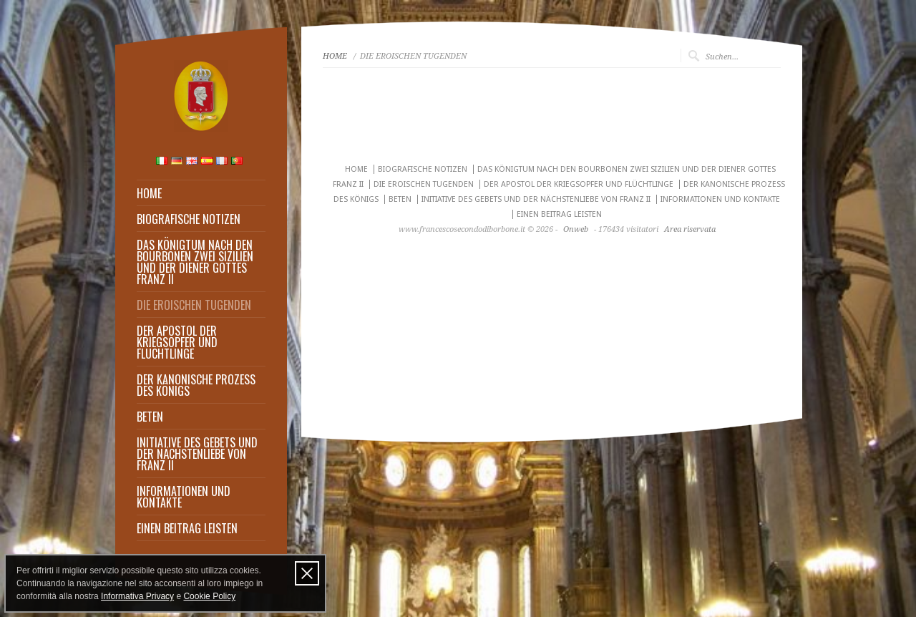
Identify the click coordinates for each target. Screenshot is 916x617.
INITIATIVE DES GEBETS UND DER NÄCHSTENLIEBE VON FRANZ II (197, 454)
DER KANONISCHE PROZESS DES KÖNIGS (196, 385)
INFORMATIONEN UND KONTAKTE (183, 496)
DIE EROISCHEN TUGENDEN (194, 305)
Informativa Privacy (137, 596)
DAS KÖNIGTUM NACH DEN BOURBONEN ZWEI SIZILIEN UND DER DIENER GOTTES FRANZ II (195, 262)
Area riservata (690, 229)
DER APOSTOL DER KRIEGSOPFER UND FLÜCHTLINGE (177, 342)
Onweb (575, 229)
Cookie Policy (209, 596)
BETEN (150, 416)
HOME (149, 193)
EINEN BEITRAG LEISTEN (187, 528)
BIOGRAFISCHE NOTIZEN (188, 219)
